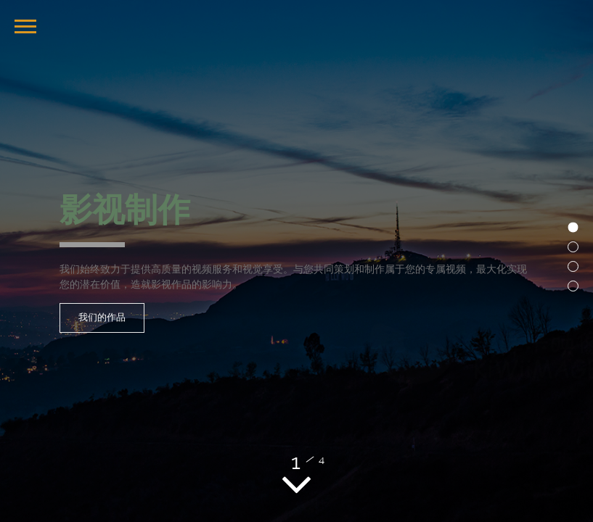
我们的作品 (102, 317)
